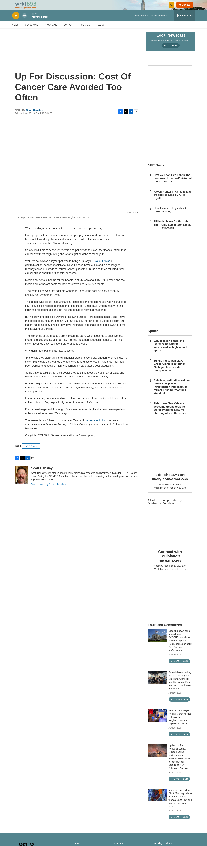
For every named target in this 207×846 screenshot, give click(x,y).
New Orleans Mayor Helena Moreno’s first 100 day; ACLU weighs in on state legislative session (180, 723)
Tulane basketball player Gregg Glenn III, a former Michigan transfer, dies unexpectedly (169, 371)
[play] (15, 21)
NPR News (31, 452)
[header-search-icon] (173, 8)
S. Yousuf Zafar (101, 266)
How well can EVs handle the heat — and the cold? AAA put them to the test (173, 184)
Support (69, 31)
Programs (50, 31)
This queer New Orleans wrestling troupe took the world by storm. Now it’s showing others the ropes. (170, 414)
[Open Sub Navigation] (21, 31)
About (102, 31)
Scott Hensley (34, 116)
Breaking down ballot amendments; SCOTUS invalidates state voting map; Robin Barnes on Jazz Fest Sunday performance (180, 647)
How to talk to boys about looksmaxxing (170, 216)
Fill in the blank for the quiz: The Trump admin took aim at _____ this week (172, 230)
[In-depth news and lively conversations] (170, 452)
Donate (187, 7)
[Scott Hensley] (21, 481)
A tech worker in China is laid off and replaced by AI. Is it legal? (172, 201)
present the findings (96, 426)
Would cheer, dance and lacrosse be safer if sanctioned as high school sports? (170, 351)
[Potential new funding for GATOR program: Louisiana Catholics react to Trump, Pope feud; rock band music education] (157, 683)
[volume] (24, 21)
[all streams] (184, 21)
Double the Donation (161, 509)
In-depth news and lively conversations (170, 482)
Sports (153, 337)
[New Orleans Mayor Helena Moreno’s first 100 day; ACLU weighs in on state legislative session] (157, 721)
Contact (86, 31)
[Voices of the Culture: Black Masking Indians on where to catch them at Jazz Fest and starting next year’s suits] (157, 801)
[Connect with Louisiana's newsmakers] (170, 534)
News (15, 31)
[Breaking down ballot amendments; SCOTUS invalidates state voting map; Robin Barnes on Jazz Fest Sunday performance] (157, 641)
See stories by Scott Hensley (48, 490)
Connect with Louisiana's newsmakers (170, 562)
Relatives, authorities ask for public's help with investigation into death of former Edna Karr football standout (172, 393)
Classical (31, 31)
